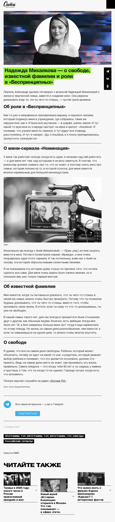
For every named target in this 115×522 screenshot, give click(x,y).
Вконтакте (107, 78)
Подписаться (27, 413)
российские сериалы (19, 441)
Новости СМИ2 (11, 453)
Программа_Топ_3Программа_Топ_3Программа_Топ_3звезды (44, 436)
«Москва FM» (57, 380)
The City (10, 4)
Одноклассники (107, 86)
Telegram (107, 71)
